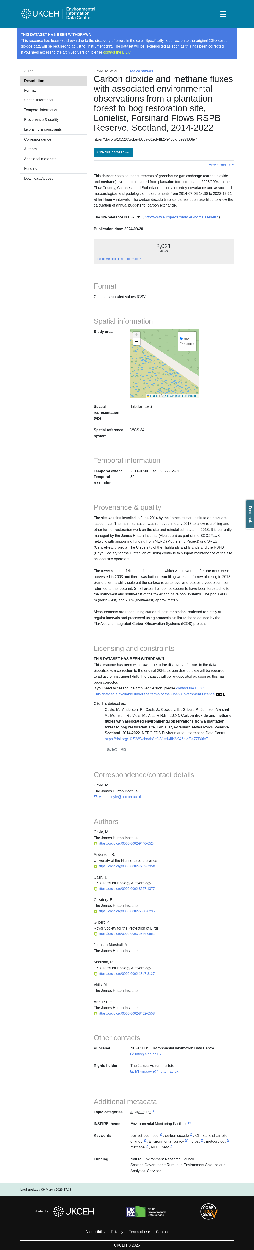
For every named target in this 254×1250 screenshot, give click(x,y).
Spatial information (39, 100)
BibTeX (112, 749)
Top (28, 71)
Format (30, 90)
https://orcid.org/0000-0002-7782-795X (124, 866)
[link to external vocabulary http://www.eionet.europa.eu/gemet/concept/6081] (171, 1147)
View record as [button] (220, 165)
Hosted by (65, 1211)
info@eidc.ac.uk (145, 1054)
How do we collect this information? (118, 259)
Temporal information (41, 110)
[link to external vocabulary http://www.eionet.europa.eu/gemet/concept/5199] (147, 1147)
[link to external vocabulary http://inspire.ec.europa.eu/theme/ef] (189, 1124)
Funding (30, 168)
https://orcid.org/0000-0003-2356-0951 (124, 933)
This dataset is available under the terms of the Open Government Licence (159, 694)
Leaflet (152, 395)
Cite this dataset (113, 152)
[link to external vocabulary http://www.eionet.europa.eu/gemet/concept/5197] (228, 1141)
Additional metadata (40, 159)
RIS (123, 749)
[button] (136, 335)
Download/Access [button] (38, 178)
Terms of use (139, 1232)
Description (34, 81)
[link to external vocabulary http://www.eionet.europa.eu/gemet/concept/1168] (191, 1135)
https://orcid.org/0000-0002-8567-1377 (124, 888)
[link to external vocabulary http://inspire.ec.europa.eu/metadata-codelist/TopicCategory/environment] (153, 1112)
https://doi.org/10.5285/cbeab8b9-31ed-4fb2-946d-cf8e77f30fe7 (156, 739)
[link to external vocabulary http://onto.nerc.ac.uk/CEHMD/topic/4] (145, 1141)
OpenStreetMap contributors (180, 395)
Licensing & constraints (43, 129)
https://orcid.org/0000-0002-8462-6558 (124, 1013)
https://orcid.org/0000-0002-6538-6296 (124, 911)
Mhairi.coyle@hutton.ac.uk (118, 797)
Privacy (117, 1232)
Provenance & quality (41, 120)
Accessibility (95, 1232)
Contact (162, 1232)
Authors (30, 149)
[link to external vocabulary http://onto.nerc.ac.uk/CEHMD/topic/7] (186, 1141)
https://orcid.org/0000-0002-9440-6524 (124, 843)
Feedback (250, 514)
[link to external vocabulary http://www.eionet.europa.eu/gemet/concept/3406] (202, 1141)
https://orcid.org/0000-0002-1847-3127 (124, 973)
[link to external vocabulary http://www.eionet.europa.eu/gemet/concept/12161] (161, 1135)
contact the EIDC (117, 52)
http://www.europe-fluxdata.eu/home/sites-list (181, 217)
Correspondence (37, 139)
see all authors (141, 71)
